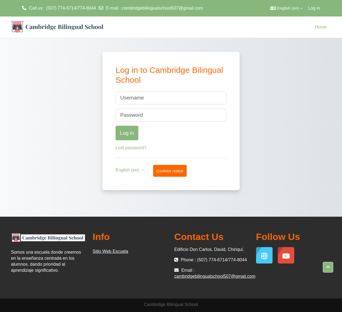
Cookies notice (169, 170)
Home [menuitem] (321, 27)
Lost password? (131, 147)
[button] (286, 8)
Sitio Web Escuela (110, 251)
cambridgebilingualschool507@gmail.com (162, 8)
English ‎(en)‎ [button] (128, 170)
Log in (314, 8)
